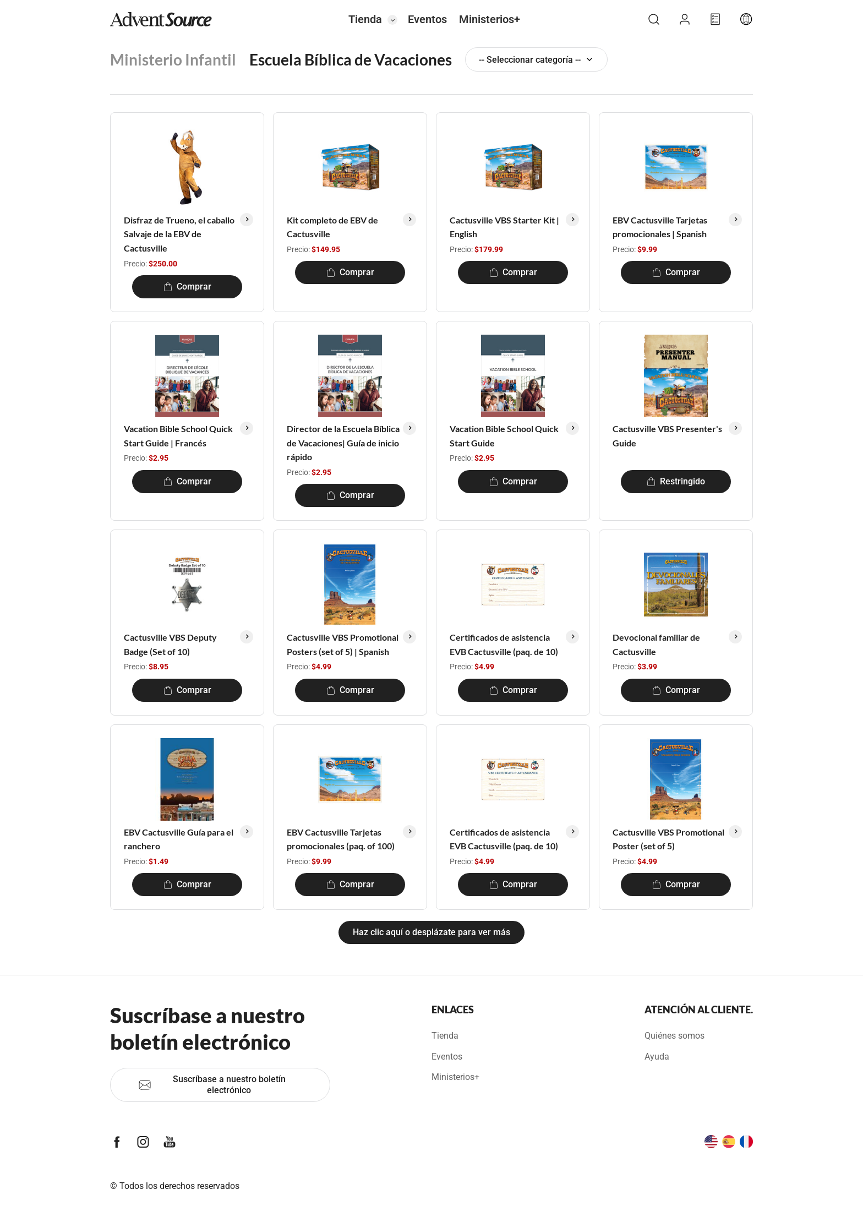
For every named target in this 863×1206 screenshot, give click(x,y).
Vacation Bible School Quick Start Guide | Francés (178, 435)
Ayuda (656, 1056)
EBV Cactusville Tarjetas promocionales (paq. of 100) (341, 839)
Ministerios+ (489, 19)
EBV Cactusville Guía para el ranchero (178, 839)
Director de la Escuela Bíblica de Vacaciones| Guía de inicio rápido (343, 442)
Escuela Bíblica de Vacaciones (350, 59)
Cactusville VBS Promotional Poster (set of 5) (668, 839)
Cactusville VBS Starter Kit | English (504, 227)
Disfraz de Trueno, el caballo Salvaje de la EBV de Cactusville (179, 234)
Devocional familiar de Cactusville (656, 644)
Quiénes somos (674, 1035)
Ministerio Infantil (173, 59)
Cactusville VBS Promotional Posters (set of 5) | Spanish (342, 644)
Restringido (676, 481)
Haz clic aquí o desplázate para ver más (431, 932)
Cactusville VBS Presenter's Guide (667, 435)
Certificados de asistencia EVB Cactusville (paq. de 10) (504, 644)
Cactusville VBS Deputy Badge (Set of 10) (170, 644)
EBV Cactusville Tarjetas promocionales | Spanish (660, 227)
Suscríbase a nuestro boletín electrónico (212, 1084)
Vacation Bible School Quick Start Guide (504, 435)
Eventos (427, 19)
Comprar (187, 286)
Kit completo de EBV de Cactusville (332, 227)
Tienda (365, 19)
